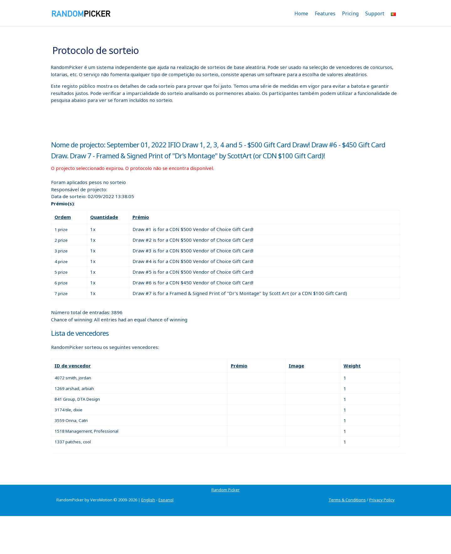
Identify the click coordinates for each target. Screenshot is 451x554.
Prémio (140, 217)
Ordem (62, 217)
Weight (352, 365)
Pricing (350, 13)
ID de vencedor (72, 365)
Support (374, 13)
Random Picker (225, 490)
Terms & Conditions (347, 500)
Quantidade (104, 217)
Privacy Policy (382, 500)
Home (301, 13)
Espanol (166, 500)
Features (325, 13)
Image (296, 365)
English (148, 500)
